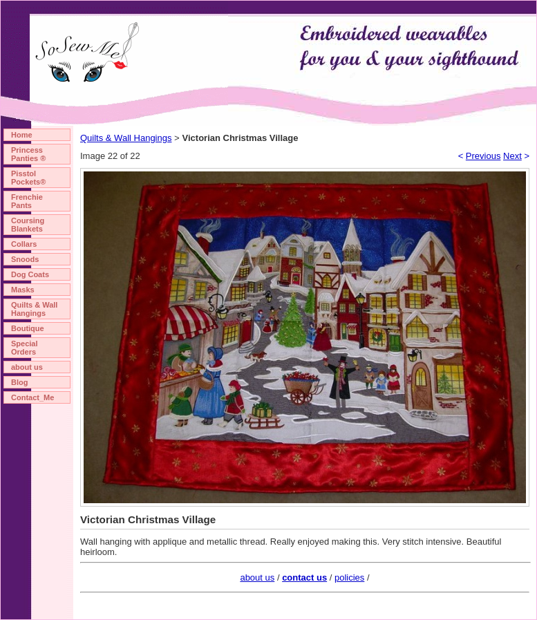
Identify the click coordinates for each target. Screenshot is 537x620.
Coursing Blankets (27, 224)
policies (349, 577)
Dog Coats (30, 274)
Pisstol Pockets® (28, 177)
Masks (23, 289)
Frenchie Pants (27, 201)
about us (27, 367)
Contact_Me (32, 397)
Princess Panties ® (28, 154)
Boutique (27, 328)
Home (21, 135)
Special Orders (24, 347)
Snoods (25, 259)
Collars (24, 244)
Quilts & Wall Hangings (34, 309)
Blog (19, 382)
